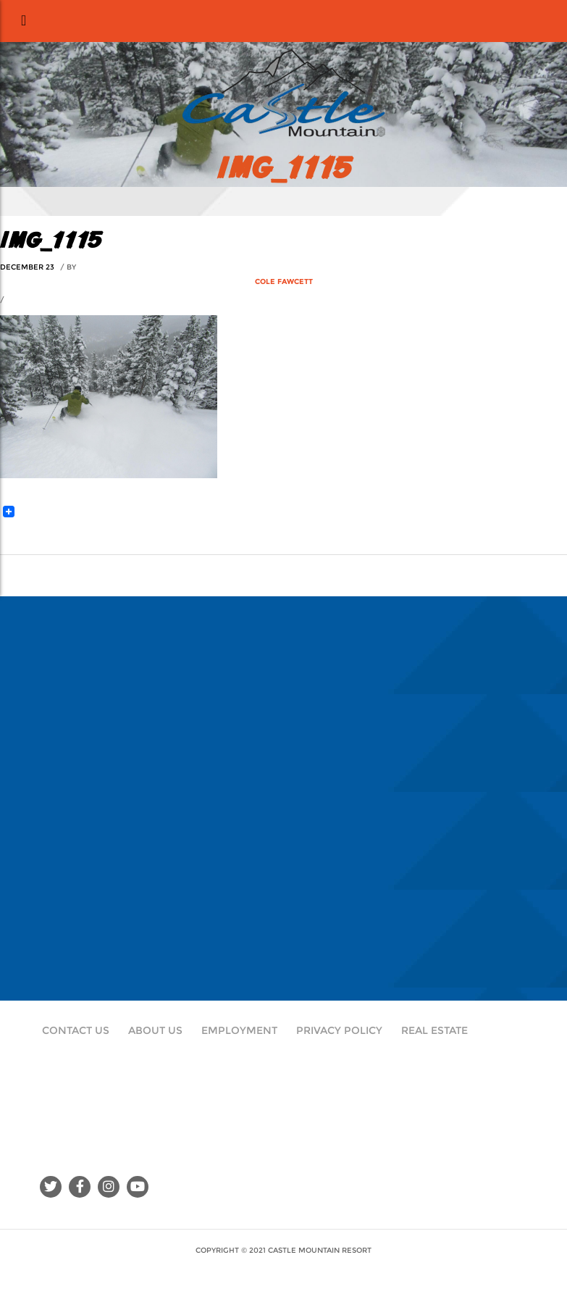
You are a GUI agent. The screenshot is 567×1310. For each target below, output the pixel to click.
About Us (155, 1030)
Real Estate (434, 1030)
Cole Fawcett (284, 281)
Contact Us (75, 1030)
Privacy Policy (339, 1030)
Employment (239, 1030)
